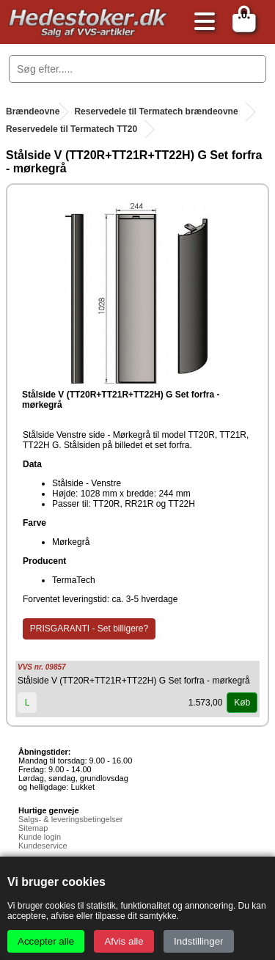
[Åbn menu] (201, 22)
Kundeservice (42, 845)
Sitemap (33, 828)
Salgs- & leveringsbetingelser (70, 819)
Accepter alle (46, 941)
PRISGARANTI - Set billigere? (89, 628)
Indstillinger (198, 941)
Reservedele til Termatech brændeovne (156, 111)
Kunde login (39, 836)
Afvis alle (123, 941)
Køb (242, 702)
